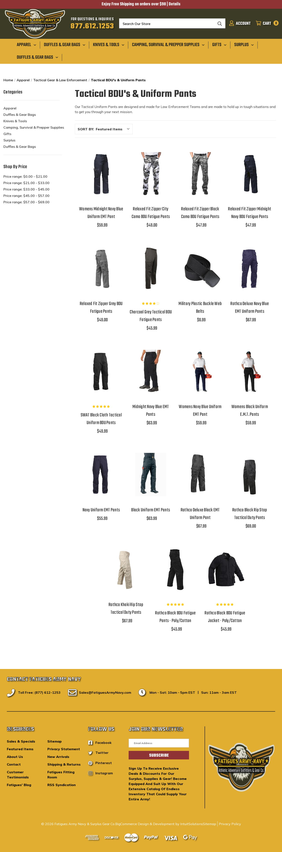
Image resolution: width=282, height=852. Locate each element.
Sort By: (86, 129)
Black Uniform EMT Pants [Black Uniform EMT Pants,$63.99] (150, 510)
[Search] (219, 24)
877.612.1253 (92, 26)
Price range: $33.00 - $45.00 (26, 189)
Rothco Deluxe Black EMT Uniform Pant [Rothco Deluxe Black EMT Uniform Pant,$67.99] (200, 513)
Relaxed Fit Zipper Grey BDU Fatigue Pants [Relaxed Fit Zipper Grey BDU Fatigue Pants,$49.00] (101, 307)
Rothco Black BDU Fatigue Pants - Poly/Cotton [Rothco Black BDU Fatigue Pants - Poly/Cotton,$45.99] (175, 616)
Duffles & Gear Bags (19, 114)
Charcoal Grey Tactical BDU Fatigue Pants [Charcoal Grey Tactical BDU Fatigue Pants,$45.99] (151, 315)
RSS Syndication (61, 785)
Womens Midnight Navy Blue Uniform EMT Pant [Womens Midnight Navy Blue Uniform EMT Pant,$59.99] (101, 212)
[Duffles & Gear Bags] (64, 45)
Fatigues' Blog (19, 785)
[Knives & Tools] (108, 45)
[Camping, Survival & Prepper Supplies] (168, 45)
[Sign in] (239, 23)
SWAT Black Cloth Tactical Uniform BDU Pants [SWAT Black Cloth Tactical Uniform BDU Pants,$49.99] (101, 418)
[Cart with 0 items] (266, 23)
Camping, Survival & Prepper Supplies (33, 127)
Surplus (9, 140)
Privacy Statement (63, 749)
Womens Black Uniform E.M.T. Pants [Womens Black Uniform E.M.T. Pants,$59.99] (249, 410)
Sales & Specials (21, 741)
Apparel (9, 108)
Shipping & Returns (64, 764)
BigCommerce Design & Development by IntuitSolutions (159, 824)
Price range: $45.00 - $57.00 (26, 195)
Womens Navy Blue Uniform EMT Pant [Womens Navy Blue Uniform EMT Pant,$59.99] (200, 410)
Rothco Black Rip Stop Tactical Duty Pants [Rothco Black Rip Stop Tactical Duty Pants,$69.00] (249, 513)
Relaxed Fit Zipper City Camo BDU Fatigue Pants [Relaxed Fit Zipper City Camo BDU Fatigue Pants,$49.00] (151, 212)
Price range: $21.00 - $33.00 (26, 183)
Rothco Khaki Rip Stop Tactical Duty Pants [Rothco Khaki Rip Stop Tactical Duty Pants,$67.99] (126, 608)
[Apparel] (26, 45)
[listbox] (113, 129)
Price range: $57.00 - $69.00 (26, 202)
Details (174, 4)
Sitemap (54, 741)
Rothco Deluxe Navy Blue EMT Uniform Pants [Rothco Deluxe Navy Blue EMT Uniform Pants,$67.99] (249, 307)
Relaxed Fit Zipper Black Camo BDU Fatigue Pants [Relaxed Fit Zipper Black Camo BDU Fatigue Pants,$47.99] (200, 212)
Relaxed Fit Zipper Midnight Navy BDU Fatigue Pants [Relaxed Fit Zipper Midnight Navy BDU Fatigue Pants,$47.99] (249, 212)
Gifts (7, 134)
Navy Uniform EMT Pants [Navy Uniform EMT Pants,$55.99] (101, 510)
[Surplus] (244, 45)
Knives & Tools (15, 121)
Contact (14, 764)
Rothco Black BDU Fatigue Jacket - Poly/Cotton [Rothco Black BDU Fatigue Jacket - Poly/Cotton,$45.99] (225, 616)
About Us (15, 757)
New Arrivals (58, 757)
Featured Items (20, 749)
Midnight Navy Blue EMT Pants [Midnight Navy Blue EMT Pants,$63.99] (150, 410)
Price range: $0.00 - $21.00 (25, 176)
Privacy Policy (230, 824)
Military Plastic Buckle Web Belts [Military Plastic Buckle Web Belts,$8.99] (200, 307)
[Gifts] (219, 45)
